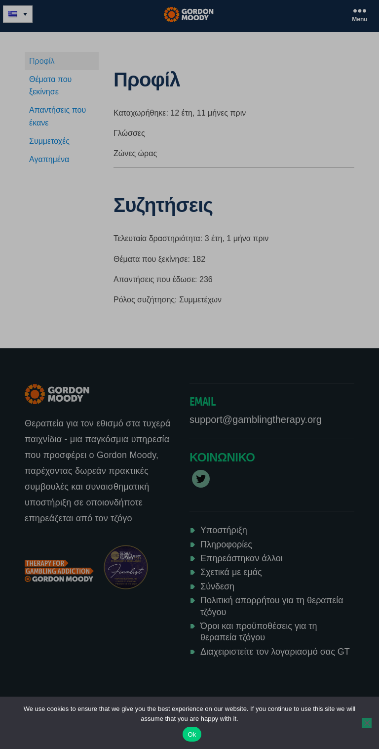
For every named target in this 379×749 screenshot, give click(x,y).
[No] (367, 723)
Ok (192, 734)
